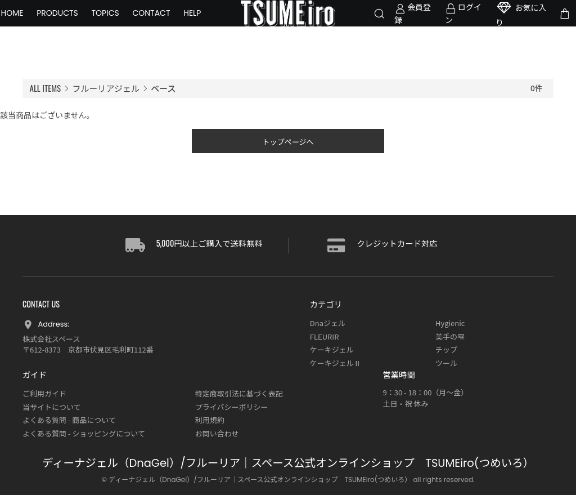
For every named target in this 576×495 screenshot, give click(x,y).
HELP (31, 35)
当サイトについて (51, 407)
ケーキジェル (332, 349)
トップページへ (288, 144)
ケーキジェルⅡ (335, 363)
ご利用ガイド (44, 393)
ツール (446, 363)
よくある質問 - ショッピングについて (83, 433)
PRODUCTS (79, 20)
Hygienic (450, 323)
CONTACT (173, 20)
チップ (446, 349)
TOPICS (127, 20)
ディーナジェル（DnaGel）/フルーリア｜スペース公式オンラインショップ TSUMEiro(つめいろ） (288, 463)
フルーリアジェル (106, 88)
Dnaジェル (327, 323)
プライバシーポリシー (231, 407)
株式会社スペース (51, 338)
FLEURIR (324, 336)
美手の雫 (450, 336)
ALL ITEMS (45, 88)
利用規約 (209, 419)
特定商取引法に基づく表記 (239, 393)
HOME (33, 20)
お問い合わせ (217, 433)
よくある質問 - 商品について (69, 419)
